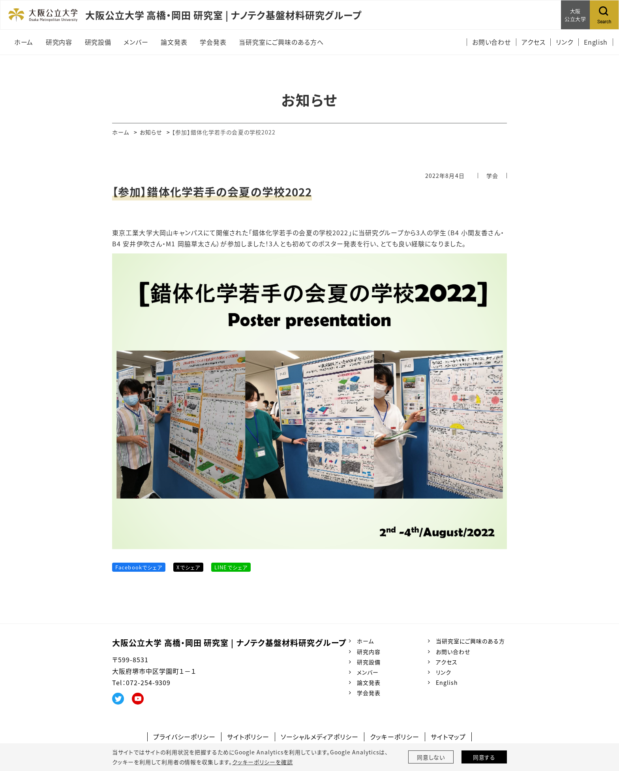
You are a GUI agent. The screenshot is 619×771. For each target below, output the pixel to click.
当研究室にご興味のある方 (470, 641)
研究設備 (369, 662)
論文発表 (369, 682)
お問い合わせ (453, 652)
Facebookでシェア (138, 567)
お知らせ (151, 132)
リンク (443, 672)
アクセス (447, 662)
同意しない (431, 757)
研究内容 (369, 652)
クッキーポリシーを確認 (262, 762)
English (447, 682)
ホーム (120, 132)
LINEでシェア (231, 567)
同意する (484, 757)
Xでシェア (188, 567)
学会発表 (369, 693)
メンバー (368, 672)
